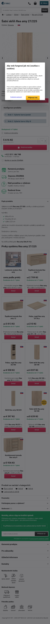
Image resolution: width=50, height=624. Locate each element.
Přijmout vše (32, 98)
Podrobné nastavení (16, 97)
